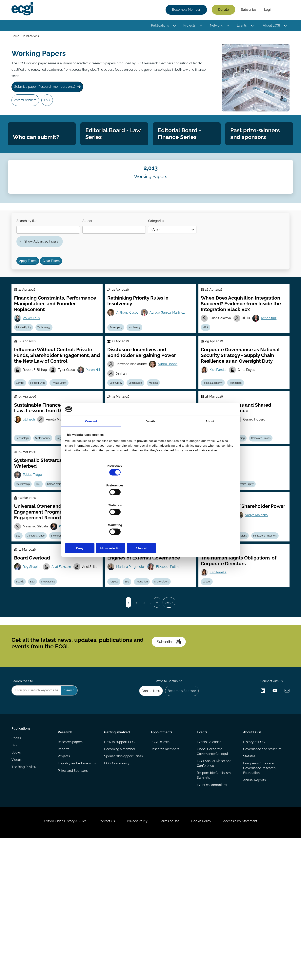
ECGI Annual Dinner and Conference (213, 869)
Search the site (23, 782)
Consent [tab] (91, 452)
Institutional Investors (270, 605)
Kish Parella (219, 411)
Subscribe (247, 10)
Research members (164, 854)
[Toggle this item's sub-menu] (173, 26)
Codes (17, 847)
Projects (188, 26)
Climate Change (40, 605)
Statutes (248, 862)
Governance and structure (261, 854)
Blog (16, 854)
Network (215, 26)
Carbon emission (62, 543)
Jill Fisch (31, 472)
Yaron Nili (32, 421)
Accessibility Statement (249, 938)
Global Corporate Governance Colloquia (212, 857)
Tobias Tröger (35, 533)
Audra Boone (171, 405)
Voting (135, 543)
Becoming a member (120, 854)
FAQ (51, 104)
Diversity (116, 605)
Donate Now (146, 792)
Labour (208, 661)
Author (92, 241)
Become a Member (185, 10)
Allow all (207, 518)
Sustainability (47, 492)
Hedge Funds (42, 431)
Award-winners (27, 104)
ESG (42, 543)
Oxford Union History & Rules (56, 938)
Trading (244, 492)
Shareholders (169, 661)
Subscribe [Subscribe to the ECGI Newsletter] (172, 736)
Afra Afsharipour (130, 578)
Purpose (115, 661)
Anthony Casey (129, 349)
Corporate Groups (266, 492)
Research (66, 835)
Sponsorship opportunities (124, 862)
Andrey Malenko (223, 584)
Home (16, 37)
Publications (159, 26)
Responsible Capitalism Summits (213, 882)
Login (267, 10)
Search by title (29, 241)
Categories (163, 241)
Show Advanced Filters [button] (44, 265)
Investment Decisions (238, 605)
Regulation (229, 543)
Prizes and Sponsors (74, 878)
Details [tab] (150, 452)
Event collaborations (211, 892)
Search (282, 10)
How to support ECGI (120, 847)
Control (22, 431)
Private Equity (25, 364)
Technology (48, 364)
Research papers (71, 847)
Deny (93, 518)
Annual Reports (253, 888)
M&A (207, 364)
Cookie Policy (207, 938)
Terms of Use (171, 938)
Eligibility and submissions (78, 870)
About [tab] (210, 452)
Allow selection (150, 518)
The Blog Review (25, 878)
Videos (18, 870)
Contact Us (101, 938)
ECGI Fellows (160, 847)
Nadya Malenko (259, 584)
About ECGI (270, 26)
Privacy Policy (135, 938)
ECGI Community (117, 870)
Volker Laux (33, 354)
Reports (64, 854)
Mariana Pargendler (132, 640)
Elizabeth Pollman (172, 640)
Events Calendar (208, 847)
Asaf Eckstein (65, 640)
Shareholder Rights (158, 543)
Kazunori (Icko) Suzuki (79, 595)
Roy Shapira (34, 640)
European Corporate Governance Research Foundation (258, 875)
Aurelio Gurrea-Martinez (170, 349)
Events (241, 26)
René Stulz (273, 354)
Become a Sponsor (179, 792)
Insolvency (138, 364)
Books (17, 862)
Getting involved (117, 835)
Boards (22, 661)
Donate (222, 10)
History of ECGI (253, 847)
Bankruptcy (117, 364)
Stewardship (25, 543)
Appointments (161, 835)
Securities (209, 543)
